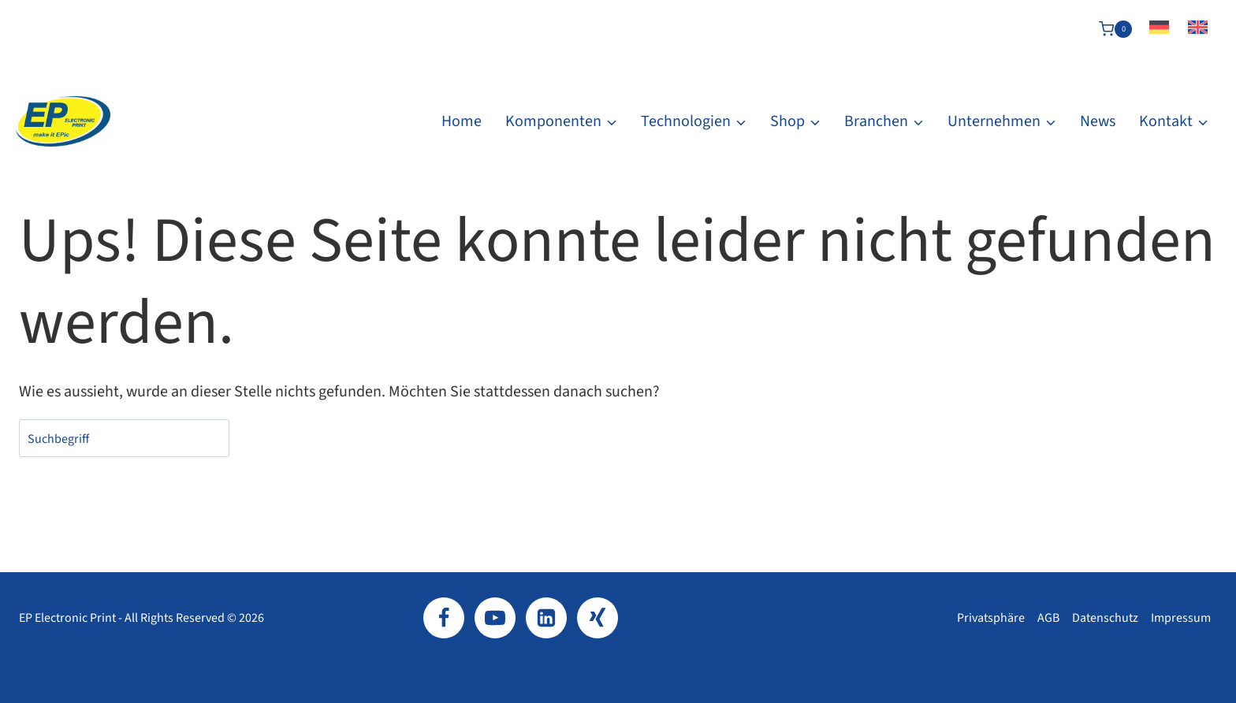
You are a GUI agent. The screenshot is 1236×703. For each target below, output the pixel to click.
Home (461, 121)
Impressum (1181, 618)
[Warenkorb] (1115, 29)
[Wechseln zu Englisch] (1197, 29)
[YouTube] (495, 617)
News (1097, 121)
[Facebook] (443, 617)
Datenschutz (1105, 618)
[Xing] (597, 617)
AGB (1048, 618)
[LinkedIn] (546, 617)
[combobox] (124, 438)
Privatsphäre (991, 618)
